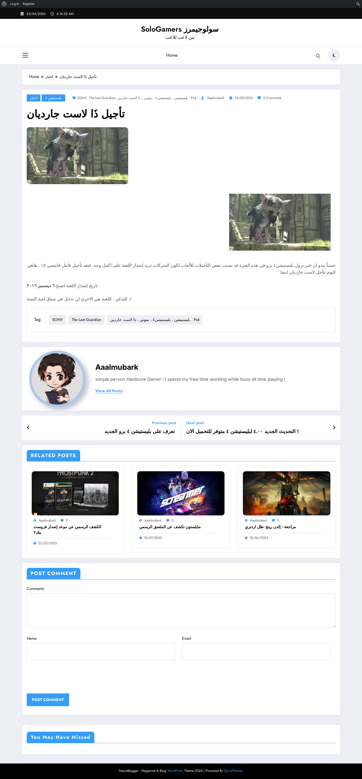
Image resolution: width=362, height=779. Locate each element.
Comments (181, 607)
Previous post (164, 423)
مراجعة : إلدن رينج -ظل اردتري (270, 527)
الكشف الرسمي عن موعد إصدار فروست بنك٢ (67, 529)
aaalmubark (215, 97)
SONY (82, 97)
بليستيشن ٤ (53, 97)
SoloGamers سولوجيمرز (180, 29)
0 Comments (272, 97)
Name (101, 648)
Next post (195, 423)
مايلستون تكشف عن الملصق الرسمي (170, 527)
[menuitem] (4, 4)
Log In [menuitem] (14, 4)
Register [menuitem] (29, 4)
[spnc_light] (334, 55)
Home (171, 55)
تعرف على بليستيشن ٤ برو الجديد (140, 431)
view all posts (109, 391)
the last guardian (102, 97)
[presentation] (60, 681)
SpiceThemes (233, 770)
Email (256, 648)
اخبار (33, 97)
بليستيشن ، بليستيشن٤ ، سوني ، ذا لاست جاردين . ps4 (157, 97)
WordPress (175, 770)
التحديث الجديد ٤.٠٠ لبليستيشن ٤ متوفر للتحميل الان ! (243, 431)
